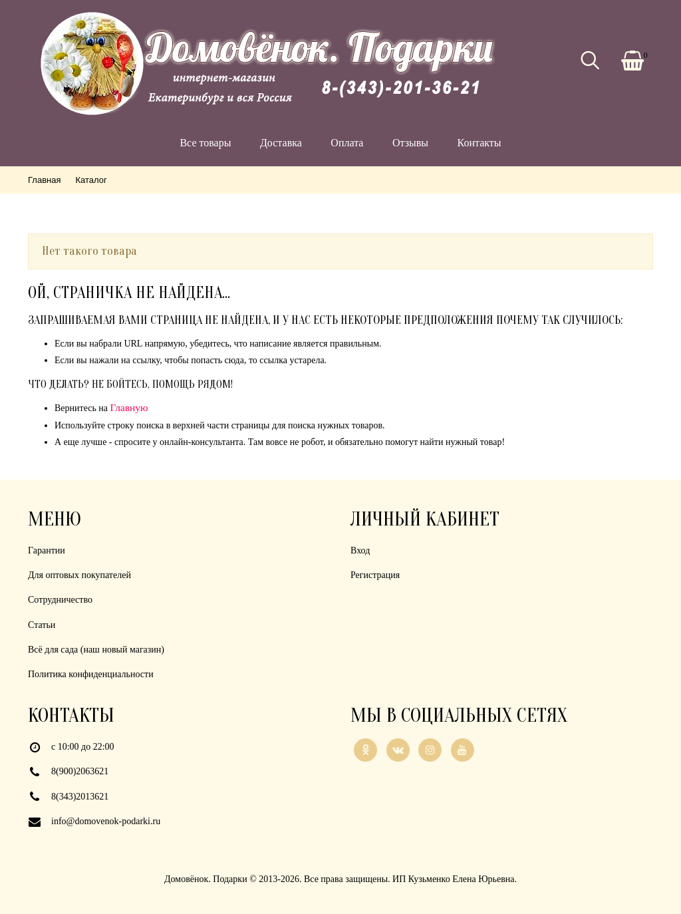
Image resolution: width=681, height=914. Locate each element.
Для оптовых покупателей (79, 575)
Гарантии (46, 550)
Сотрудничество (60, 600)
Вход (360, 550)
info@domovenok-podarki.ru (105, 821)
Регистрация (375, 575)
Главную (129, 407)
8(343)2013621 (79, 797)
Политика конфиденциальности (91, 674)
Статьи (41, 625)
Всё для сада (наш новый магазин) (96, 650)
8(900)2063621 (79, 771)
